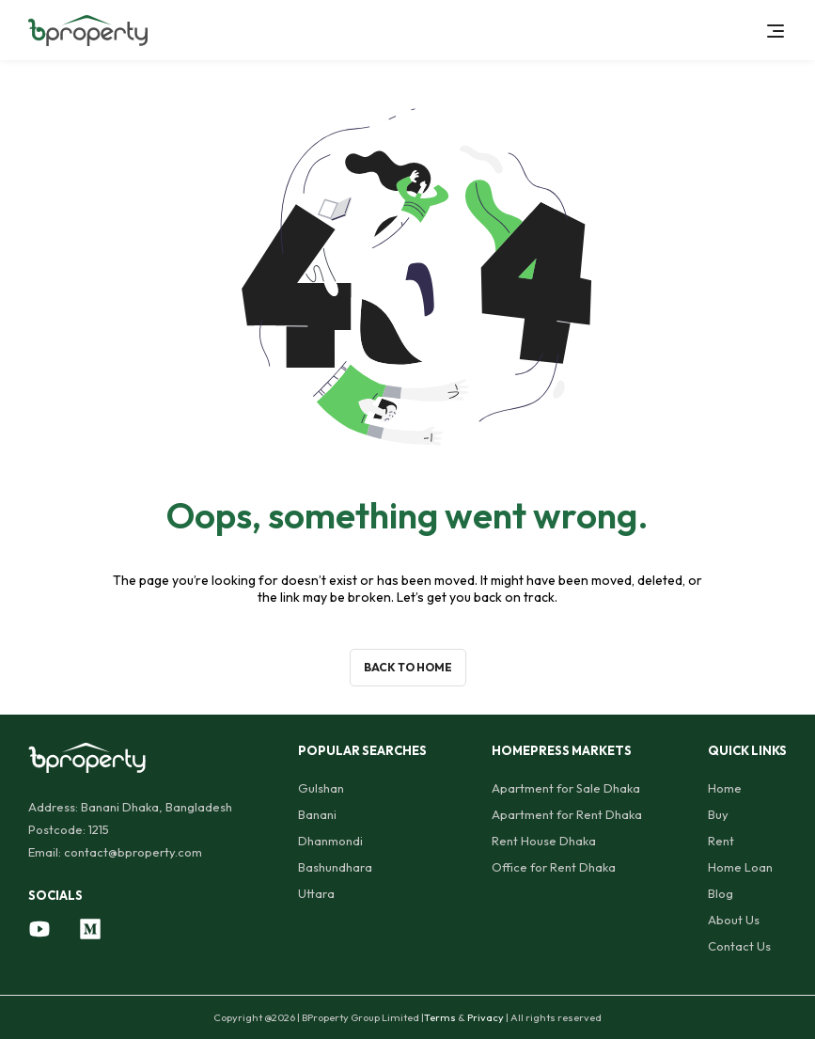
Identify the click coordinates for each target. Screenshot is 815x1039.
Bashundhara (335, 866)
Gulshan (321, 787)
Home (725, 787)
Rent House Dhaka (544, 840)
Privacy (485, 1017)
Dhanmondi (330, 840)
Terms (440, 1017)
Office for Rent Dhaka (554, 866)
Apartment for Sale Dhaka (566, 787)
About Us (734, 919)
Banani (317, 814)
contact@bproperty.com (133, 851)
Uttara (316, 893)
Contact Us (739, 945)
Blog (720, 893)
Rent (721, 840)
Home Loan (740, 866)
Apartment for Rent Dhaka (567, 814)
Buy (718, 814)
